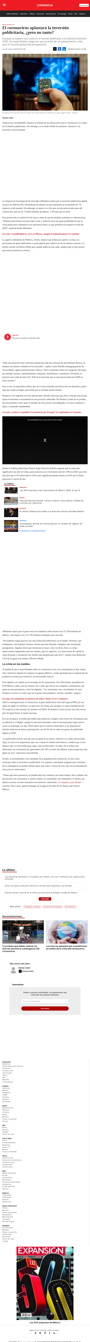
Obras (70, 14)
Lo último (8, 870)
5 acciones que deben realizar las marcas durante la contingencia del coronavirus (20, 948)
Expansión (6, 1062)
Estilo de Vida (8, 1239)
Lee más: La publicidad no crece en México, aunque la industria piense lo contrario (40, 234)
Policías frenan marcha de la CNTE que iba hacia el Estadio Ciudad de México (41, 893)
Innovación (6, 1184)
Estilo (4, 1140)
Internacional (50, 14)
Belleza (5, 1117)
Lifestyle (6, 1219)
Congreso (6, 1092)
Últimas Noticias (12, 14)
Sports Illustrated (9, 1206)
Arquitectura (7, 1164)
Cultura (5, 1121)
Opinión (5, 1099)
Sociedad (6, 1101)
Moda (4, 1114)
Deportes (22, 508)
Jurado (5, 1241)
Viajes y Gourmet (9, 1119)
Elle (3, 1125)
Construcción (7, 1158)
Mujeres (82, 14)
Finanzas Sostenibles (11, 1182)
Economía (40, 14)
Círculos (5, 1112)
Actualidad (6, 1195)
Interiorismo (7, 1167)
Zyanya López (24, 968)
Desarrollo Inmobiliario (12, 1160)
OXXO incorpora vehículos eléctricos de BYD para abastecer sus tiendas (38, 886)
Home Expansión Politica (12, 1066)
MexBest (5, 1226)
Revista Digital (84, 5)
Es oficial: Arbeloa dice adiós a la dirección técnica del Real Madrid (51, 511)
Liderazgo (6, 1197)
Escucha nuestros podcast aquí (26, 338)
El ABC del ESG (8, 1186)
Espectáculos (8, 1108)
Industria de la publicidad (52, 907)
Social (5, 1175)
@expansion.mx (45, 1333)
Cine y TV (6, 1147)
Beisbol (5, 1210)
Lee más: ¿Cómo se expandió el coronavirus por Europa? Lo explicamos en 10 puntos (41, 412)
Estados (5, 1097)
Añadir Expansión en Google (78, 49)
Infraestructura (8, 1162)
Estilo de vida (8, 1134)
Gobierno (6, 1088)
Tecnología (61, 14)
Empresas (24, 14)
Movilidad (6, 1180)
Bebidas (5, 1230)
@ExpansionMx (28, 971)
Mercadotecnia (8, 24)
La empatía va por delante (69, 782)
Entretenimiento (9, 1143)
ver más (45, 899)
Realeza (5, 1110)
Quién (4, 1106)
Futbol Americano (9, 1212)
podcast (15, 335)
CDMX (4, 1095)
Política (32, 14)
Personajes (7, 1234)
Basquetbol (7, 1215)
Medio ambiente (9, 1173)
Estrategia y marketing (32, 907)
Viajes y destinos (9, 1232)
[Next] (85, 930)
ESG (76, 14)
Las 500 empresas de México (45, 1322)
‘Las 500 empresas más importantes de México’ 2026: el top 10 (49, 490)
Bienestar (6, 1237)
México (21, 498)
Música (5, 1149)
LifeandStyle (7, 1082)
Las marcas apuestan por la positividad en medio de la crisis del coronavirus (66, 947)
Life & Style (7, 1138)
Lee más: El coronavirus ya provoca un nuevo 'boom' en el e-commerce (35, 698)
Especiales (7, 1202)
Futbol (5, 1208)
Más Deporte (7, 1217)
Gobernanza (7, 1177)
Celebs (5, 1132)
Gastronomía (7, 1228)
